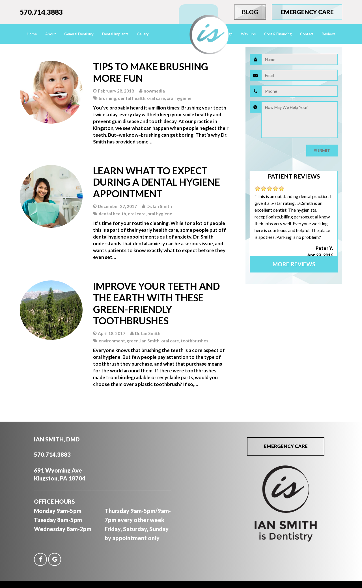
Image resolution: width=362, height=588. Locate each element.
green (133, 340)
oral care (156, 98)
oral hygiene (179, 98)
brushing (107, 98)
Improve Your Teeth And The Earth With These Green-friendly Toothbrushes (156, 303)
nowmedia (154, 90)
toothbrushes (194, 340)
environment (112, 340)
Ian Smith (150, 340)
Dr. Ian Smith (159, 206)
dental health (131, 98)
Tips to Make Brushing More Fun (150, 72)
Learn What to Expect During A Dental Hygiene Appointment (156, 182)
